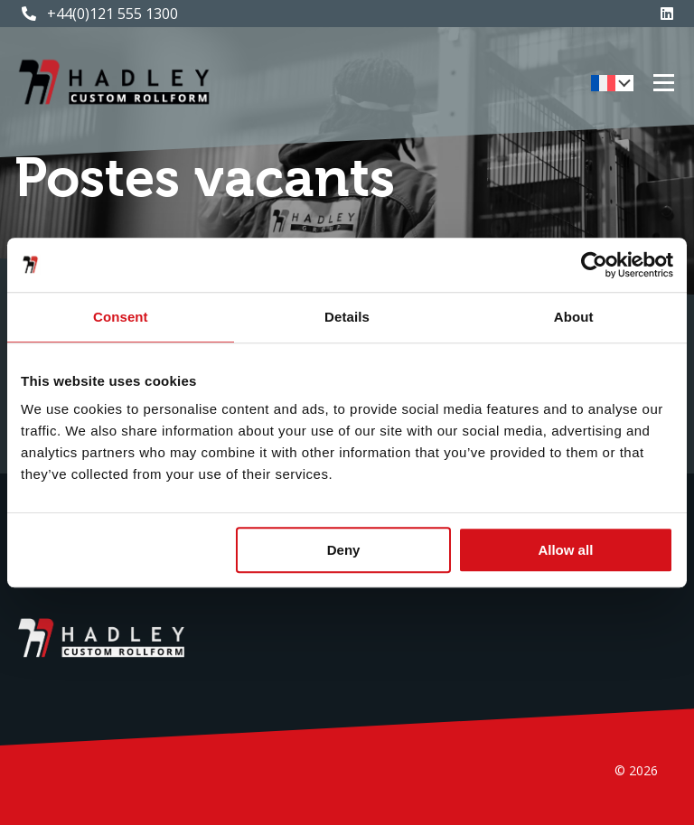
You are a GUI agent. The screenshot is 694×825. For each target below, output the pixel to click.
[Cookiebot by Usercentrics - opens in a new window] (594, 264)
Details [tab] (347, 316)
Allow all (565, 550)
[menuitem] (612, 83)
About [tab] (574, 316)
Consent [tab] (120, 316)
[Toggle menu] (664, 83)
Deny (344, 550)
